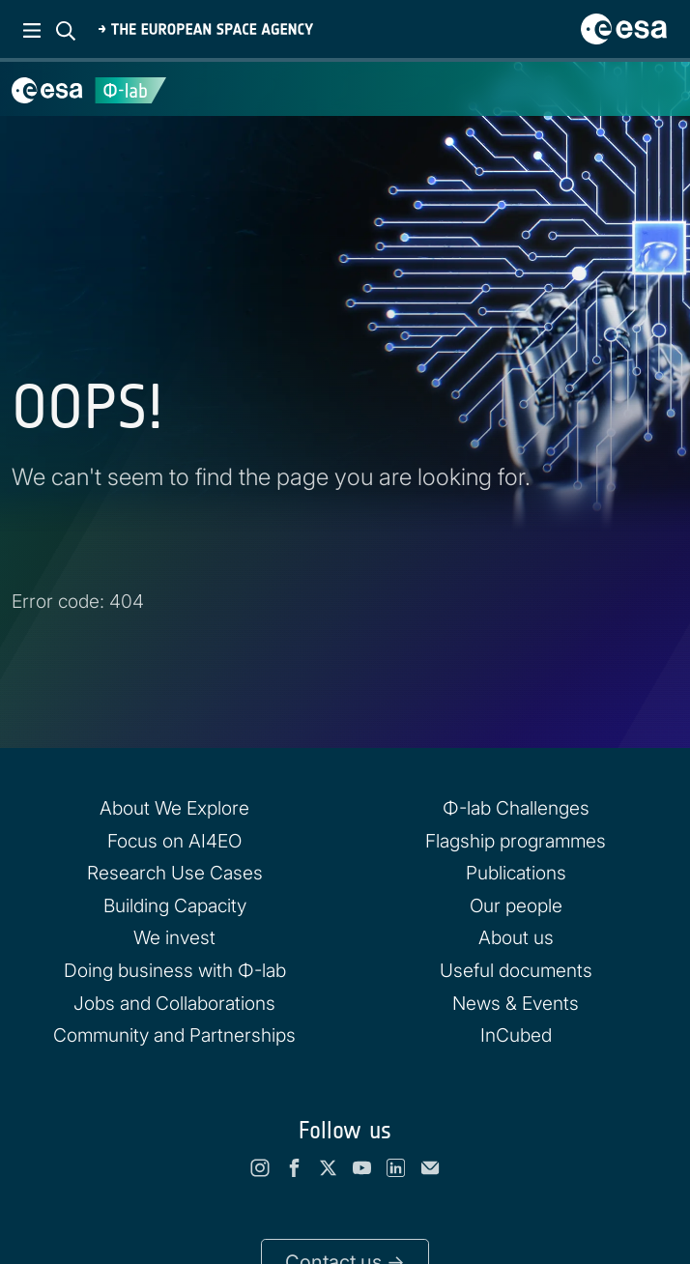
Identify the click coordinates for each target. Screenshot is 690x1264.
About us (516, 937)
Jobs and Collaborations (174, 1003)
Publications (516, 872)
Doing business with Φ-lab (175, 970)
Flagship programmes (515, 840)
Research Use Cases (175, 872)
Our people (516, 905)
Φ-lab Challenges (516, 807)
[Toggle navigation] (651, 89)
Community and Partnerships (174, 1035)
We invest (174, 937)
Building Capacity (174, 905)
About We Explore (174, 807)
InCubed (516, 1035)
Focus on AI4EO (174, 840)
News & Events (515, 1003)
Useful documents (516, 970)
